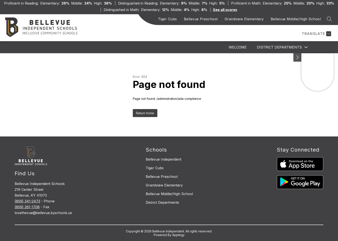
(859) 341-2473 (27, 201)
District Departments (279, 47)
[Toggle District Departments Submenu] (306, 47)
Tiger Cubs (167, 19)
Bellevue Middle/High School (296, 19)
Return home (145, 113)
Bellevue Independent (163, 159)
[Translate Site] (316, 33)
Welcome (238, 47)
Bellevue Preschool (201, 19)
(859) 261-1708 (27, 207)
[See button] (297, 57)
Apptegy (178, 235)
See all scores (225, 10)
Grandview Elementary (244, 19)
